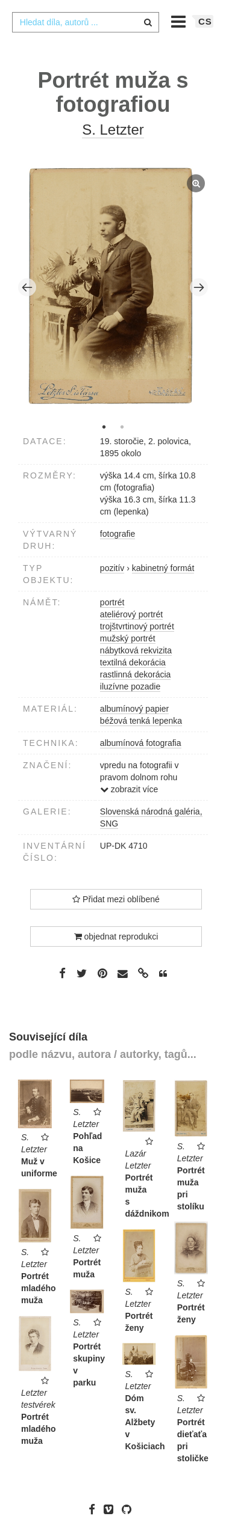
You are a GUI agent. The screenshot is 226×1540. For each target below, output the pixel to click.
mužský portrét (127, 638)
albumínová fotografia (140, 743)
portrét (112, 602)
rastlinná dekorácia (135, 674)
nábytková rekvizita (136, 650)
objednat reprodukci (116, 936)
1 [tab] (104, 427)
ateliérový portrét (131, 614)
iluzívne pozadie (130, 686)
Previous (27, 287)
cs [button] (205, 21)
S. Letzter (113, 129)
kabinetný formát (163, 568)
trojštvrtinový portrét (137, 626)
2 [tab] (122, 427)
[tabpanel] (113, 287)
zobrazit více (129, 789)
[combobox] (85, 22)
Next (199, 287)
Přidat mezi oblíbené (116, 899)
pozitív (112, 568)
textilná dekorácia (133, 662)
